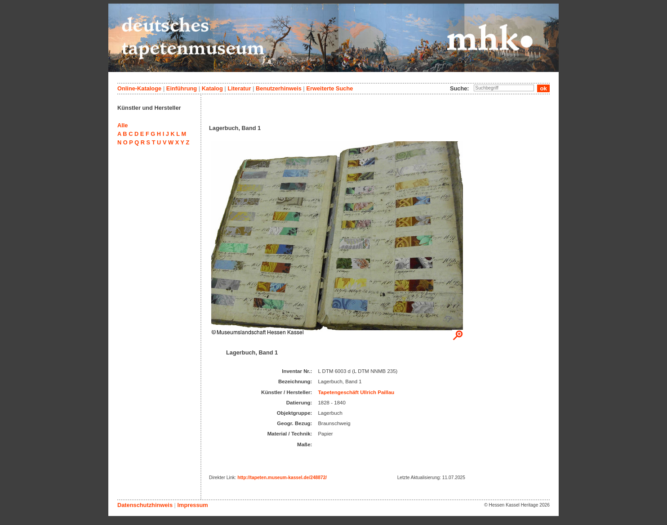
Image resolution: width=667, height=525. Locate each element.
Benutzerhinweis (279, 88)
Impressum (192, 505)
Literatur (239, 88)
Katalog (212, 88)
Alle (122, 125)
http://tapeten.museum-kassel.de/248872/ (282, 477)
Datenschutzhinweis (145, 505)
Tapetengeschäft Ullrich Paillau (356, 392)
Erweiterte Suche (329, 88)
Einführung (181, 88)
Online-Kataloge (139, 88)
